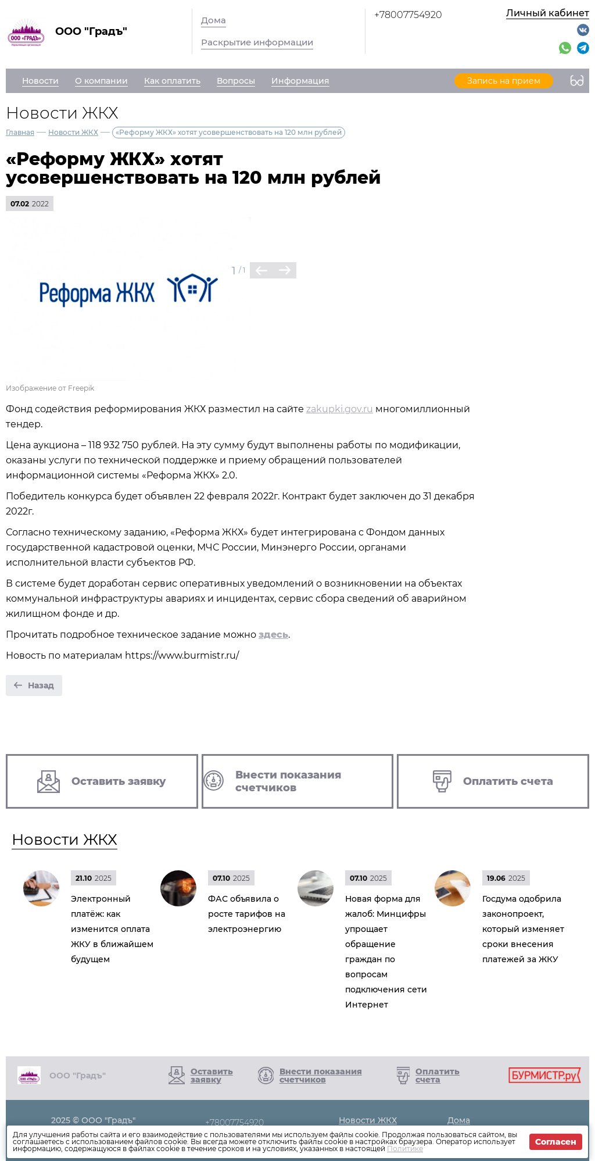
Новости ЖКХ (73, 132)
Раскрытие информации (257, 42)
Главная (20, 132)
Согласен (555, 1142)
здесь (273, 634)
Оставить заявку (212, 1075)
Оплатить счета (437, 1075)
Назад (41, 685)
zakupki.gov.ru (339, 409)
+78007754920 (408, 14)
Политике (405, 1148)
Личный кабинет (547, 13)
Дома (213, 20)
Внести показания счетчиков (320, 1075)
